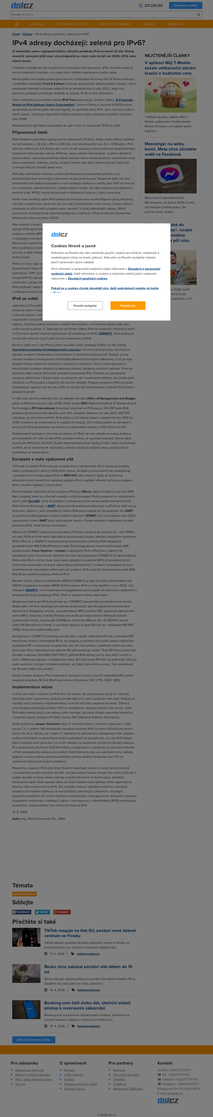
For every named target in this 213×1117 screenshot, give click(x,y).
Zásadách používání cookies (87, 278)
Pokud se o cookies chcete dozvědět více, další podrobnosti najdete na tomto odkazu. (105, 290)
